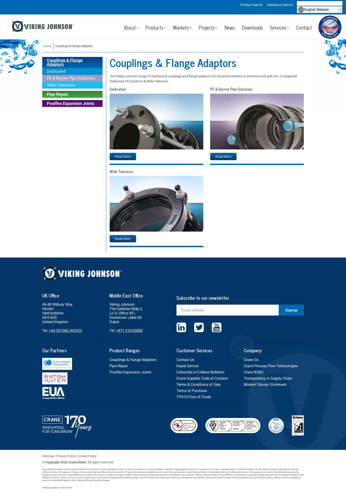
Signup (291, 310)
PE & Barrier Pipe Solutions (71, 78)
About (130, 27)
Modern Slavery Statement (265, 384)
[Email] (227, 310)
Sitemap (48, 456)
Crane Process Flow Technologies (271, 366)
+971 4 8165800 (129, 330)
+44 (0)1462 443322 (65, 330)
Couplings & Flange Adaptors (65, 62)
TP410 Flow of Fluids (193, 397)
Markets (181, 27)
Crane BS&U (253, 372)
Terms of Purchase (191, 391)
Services (278, 27)
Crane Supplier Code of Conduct (202, 378)
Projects (207, 27)
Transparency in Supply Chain (268, 378)
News (229, 27)
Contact (304, 27)
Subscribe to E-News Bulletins (200, 372)
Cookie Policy (87, 456)
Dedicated (56, 71)
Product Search (251, 5)
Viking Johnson (43, 27)
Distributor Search (280, 5)
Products (154, 27)
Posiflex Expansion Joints (70, 103)
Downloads (252, 27)
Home (47, 46)
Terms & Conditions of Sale (198, 384)
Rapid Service (187, 366)
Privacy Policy (66, 456)
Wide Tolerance (61, 85)
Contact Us (185, 360)
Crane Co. (251, 360)
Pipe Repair (57, 94)
